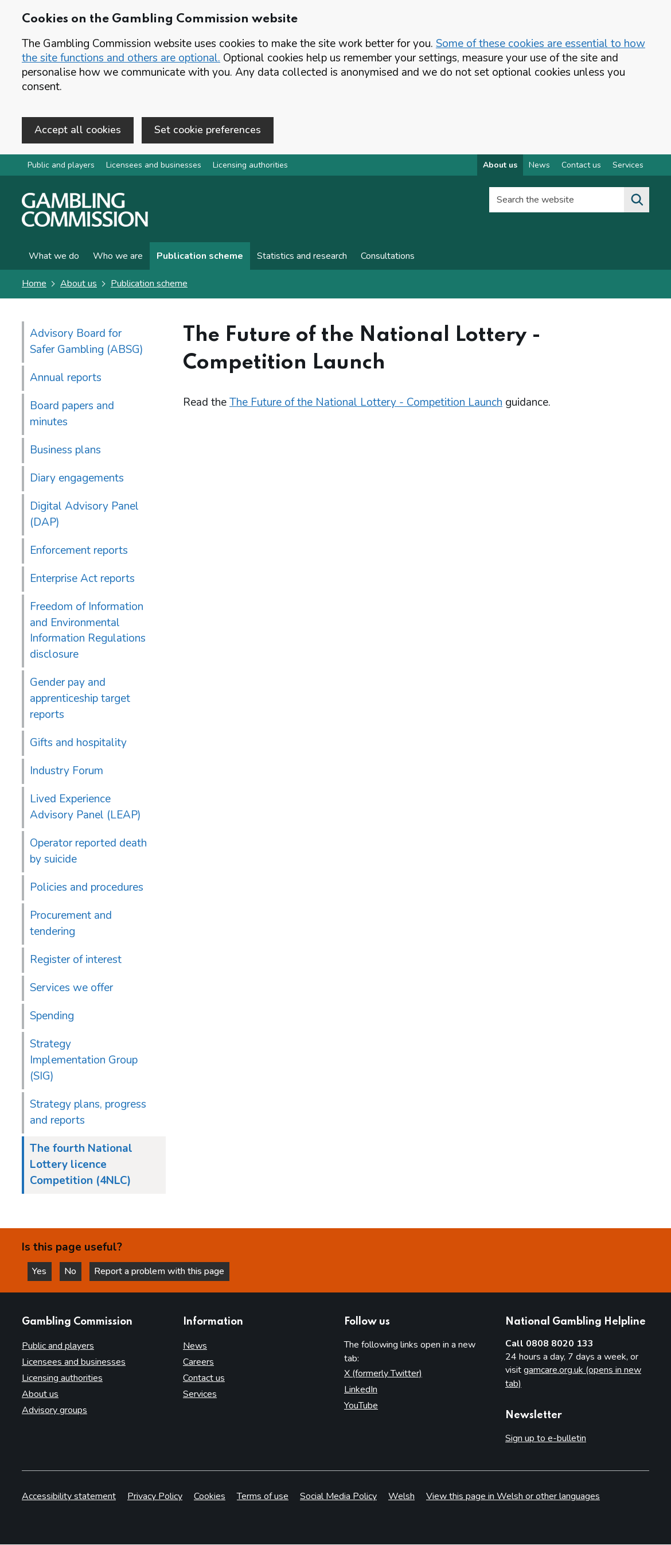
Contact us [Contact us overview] (581, 165)
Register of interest (76, 960)
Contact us (204, 1378)
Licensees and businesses (153, 165)
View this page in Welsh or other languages (513, 1496)
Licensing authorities (250, 165)
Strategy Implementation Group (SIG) (84, 1060)
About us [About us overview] (500, 165)
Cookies (209, 1496)
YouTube (361, 1405)
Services (200, 1394)
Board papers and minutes (72, 413)
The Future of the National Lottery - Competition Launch (365, 402)
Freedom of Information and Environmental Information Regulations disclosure (88, 630)
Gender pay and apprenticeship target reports (80, 699)
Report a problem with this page (161, 1271)
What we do (54, 256)
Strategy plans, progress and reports (88, 1112)
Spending (52, 1016)
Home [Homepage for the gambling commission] (34, 284)
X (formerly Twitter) (383, 1373)
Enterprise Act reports (82, 578)
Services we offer (71, 988)
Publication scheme (200, 256)
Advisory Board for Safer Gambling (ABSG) (86, 341)
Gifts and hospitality (78, 743)
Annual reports (66, 377)
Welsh (401, 1496)
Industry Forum (66, 771)
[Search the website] (636, 200)
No (74, 1271)
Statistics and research (302, 256)
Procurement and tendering (71, 924)
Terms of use (262, 1496)
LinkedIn (360, 1389)
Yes (42, 1271)
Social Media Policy (338, 1496)
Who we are (118, 256)
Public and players (61, 165)
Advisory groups (54, 1410)
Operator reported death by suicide (88, 851)
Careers (198, 1362)
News (195, 1346)
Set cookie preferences (207, 130)
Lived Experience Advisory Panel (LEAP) (85, 807)
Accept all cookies (77, 130)
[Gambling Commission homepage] (85, 224)
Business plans (65, 449)
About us (78, 284)
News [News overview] (539, 165)
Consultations (388, 256)
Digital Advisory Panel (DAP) (84, 514)
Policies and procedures (86, 887)
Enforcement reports (79, 550)
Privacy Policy (154, 1496)
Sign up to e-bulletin (545, 1438)
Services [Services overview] (628, 165)
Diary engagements (77, 478)
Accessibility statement (69, 1496)
